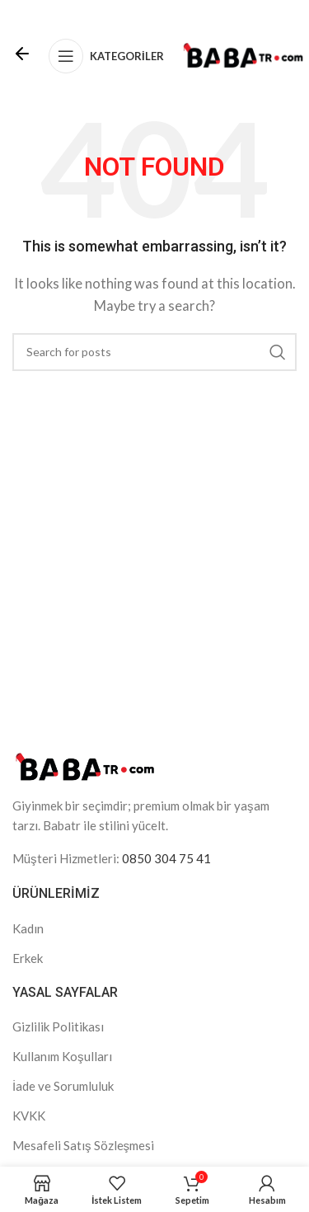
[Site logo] (243, 54)
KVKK (28, 1115)
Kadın (28, 928)
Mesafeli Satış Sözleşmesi (83, 1145)
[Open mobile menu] (106, 56)
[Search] (154, 352)
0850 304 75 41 (166, 858)
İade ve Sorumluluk (63, 1085)
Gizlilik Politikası (58, 1026)
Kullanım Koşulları (62, 1056)
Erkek (27, 958)
